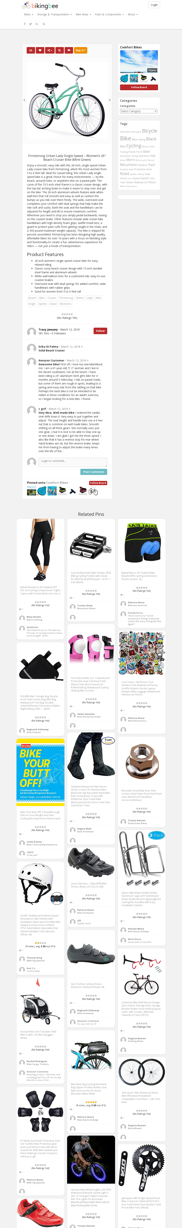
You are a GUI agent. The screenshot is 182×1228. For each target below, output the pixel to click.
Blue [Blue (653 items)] (123, 146)
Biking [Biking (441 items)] (142, 139)
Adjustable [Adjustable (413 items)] (125, 131)
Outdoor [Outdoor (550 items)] (143, 165)
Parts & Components (109, 14)
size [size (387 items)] (130, 178)
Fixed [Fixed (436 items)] (151, 146)
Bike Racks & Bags (138, 931)
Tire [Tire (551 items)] (152, 178)
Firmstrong (66, 298)
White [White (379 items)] (123, 186)
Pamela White (136, 928)
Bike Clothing (34, 619)
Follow (100, 331)
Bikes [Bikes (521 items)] (135, 139)
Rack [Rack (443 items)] (149, 169)
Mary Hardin (34, 616)
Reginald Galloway (38, 729)
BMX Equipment (36, 960)
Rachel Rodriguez (37, 1061)
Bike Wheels (135, 1128)
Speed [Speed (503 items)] (136, 178)
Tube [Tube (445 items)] (123, 182)
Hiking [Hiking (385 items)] (135, 155)
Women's (66, 304)
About (133, 14)
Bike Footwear (85, 831)
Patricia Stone (136, 602)
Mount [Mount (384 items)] (151, 160)
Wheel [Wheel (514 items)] (152, 182)
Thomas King (34, 957)
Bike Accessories (137, 605)
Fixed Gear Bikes (137, 823)
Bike (41, 298)
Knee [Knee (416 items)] (122, 160)
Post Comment (93, 472)
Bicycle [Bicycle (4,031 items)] (149, 130)
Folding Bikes (135, 1041)
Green (79, 298)
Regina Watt (84, 828)
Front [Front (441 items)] (139, 151)
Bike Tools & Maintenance (42, 844)
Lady (89, 298)
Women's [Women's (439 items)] (132, 186)
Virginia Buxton (137, 1038)
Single (31, 304)
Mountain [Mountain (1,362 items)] (128, 164)
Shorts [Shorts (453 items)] (123, 178)
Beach (32, 298)
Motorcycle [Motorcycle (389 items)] (141, 160)
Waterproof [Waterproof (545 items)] (141, 182)
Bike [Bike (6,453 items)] (125, 138)
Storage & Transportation (54, 14)
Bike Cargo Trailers (38, 1064)
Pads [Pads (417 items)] (131, 169)
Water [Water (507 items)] (129, 182)
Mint (98, 298)
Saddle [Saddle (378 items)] (133, 174)
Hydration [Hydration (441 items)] (144, 155)
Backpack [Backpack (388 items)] (136, 131)
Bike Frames (34, 732)
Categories (127, 106)
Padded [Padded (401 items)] (124, 169)
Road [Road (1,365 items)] (124, 173)
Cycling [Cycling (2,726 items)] (133, 146)
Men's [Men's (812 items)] (130, 160)
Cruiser (52, 298)
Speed (42, 304)
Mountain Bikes (86, 608)
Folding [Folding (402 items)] (124, 151)
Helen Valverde (86, 714)
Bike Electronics (137, 720)
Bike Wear (83, 14)
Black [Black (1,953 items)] (151, 139)
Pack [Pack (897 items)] (151, 165)
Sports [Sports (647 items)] (145, 178)
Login (154, 5)
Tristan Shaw (85, 605)
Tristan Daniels (137, 820)
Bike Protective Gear (89, 716)
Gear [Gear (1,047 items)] (146, 151)
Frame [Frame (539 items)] (132, 151)
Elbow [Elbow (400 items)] (145, 146)
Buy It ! (80, 50)
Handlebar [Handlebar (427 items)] (125, 155)
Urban (53, 304)
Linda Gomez (34, 841)
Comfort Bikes (57, 483)
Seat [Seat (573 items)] (147, 174)
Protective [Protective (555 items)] (140, 169)
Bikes (28, 14)
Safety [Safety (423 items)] (141, 174)
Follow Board (98, 483)
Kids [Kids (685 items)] (153, 155)
